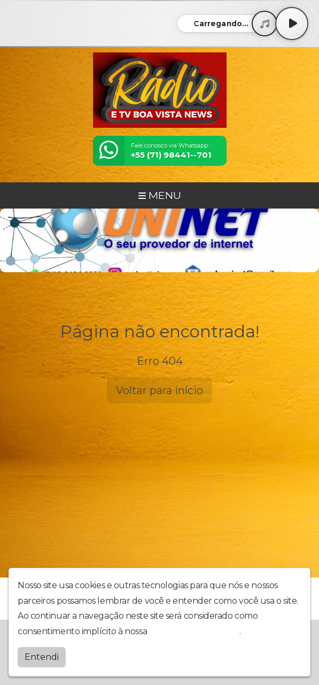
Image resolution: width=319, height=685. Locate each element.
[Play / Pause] (291, 23)
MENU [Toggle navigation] (159, 195)
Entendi (42, 657)
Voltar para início (159, 390)
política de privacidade (194, 631)
